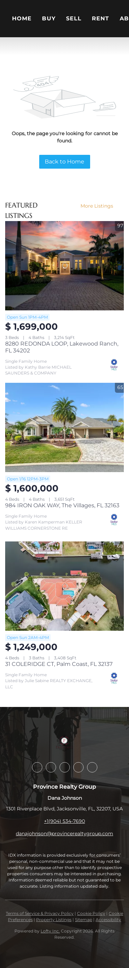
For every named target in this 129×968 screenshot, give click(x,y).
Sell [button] (74, 18)
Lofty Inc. (50, 931)
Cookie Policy (91, 913)
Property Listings (54, 919)
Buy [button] (48, 18)
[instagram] (78, 767)
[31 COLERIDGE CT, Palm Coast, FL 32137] (64, 586)
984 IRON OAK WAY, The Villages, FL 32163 (62, 505)
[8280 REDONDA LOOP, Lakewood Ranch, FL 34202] (64, 265)
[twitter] (65, 767)
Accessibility (108, 919)
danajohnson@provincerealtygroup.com (64, 833)
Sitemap (83, 919)
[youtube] (92, 767)
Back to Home (64, 161)
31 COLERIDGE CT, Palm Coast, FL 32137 (58, 664)
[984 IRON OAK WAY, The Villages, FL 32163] (64, 427)
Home (22, 18)
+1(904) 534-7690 (64, 821)
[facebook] (37, 767)
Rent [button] (100, 18)
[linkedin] (51, 767)
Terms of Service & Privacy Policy (40, 913)
